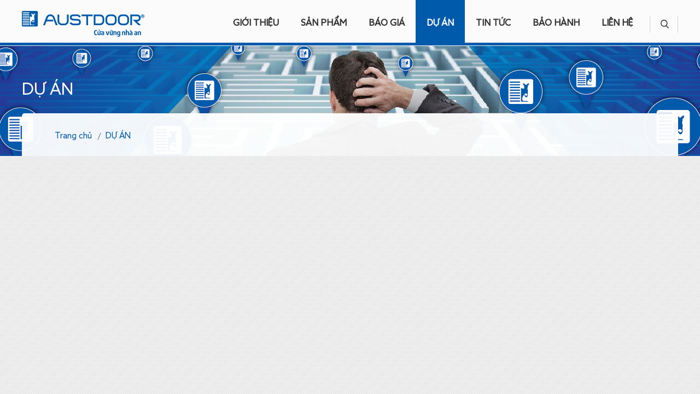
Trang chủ (73, 136)
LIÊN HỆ (617, 23)
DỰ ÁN (440, 23)
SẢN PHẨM (324, 23)
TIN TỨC (493, 23)
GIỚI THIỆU (256, 23)
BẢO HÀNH (556, 23)
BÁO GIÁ (387, 23)
